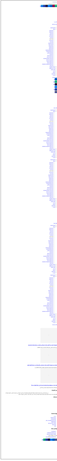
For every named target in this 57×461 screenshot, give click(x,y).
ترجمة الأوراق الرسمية (49, 61)
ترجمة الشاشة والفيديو (49, 51)
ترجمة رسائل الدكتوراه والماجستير (48, 58)
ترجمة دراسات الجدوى (49, 57)
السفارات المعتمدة (52, 66)
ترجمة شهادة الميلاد (49, 55)
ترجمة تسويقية (50, 46)
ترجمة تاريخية (51, 36)
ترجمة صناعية (51, 30)
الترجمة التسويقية (53, 408)
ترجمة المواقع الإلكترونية (49, 50)
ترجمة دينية (51, 41)
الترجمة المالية (54, 404)
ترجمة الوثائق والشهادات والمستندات (47, 64)
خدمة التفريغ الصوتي (49, 53)
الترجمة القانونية (53, 399)
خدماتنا (54, 29)
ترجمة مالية (51, 33)
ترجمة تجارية (51, 39)
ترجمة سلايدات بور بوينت (49, 60)
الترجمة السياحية (54, 401)
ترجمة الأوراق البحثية (50, 62)
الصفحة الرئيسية (52, 27)
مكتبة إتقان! (53, 73)
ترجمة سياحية (51, 40)
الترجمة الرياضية (50, 44)
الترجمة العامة (50, 48)
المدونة (53, 72)
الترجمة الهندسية (50, 43)
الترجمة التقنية (50, 47)
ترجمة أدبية (51, 37)
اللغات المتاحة (52, 69)
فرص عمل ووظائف (52, 68)
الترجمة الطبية (54, 402)
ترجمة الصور (51, 65)
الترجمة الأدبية (54, 405)
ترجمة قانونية (51, 32)
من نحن (53, 71)
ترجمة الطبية (51, 34)
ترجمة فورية (51, 54)
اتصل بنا (53, 75)
